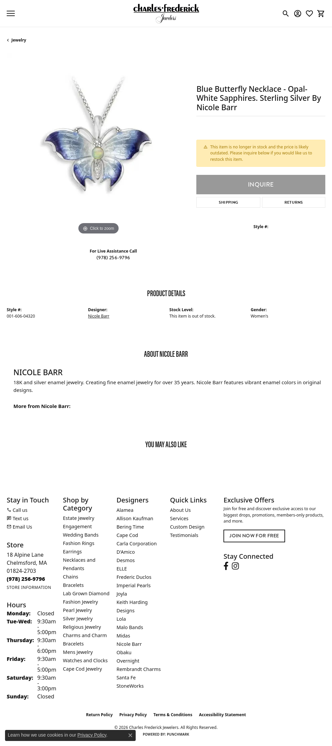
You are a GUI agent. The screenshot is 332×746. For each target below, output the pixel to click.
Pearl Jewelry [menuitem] (77, 610)
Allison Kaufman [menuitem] (135, 518)
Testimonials (184, 535)
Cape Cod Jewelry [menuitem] (82, 669)
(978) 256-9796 (113, 257)
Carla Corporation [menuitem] (137, 543)
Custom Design (187, 527)
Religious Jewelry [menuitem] (82, 627)
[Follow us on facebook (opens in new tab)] (225, 566)
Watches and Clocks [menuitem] (85, 660)
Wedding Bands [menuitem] (80, 535)
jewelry (18, 40)
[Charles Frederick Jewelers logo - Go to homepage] (166, 13)
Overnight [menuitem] (128, 661)
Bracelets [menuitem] (73, 585)
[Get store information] (29, 587)
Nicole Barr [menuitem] (129, 644)
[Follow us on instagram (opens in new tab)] (235, 566)
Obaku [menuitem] (124, 652)
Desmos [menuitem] (126, 560)
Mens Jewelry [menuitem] (78, 652)
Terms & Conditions (172, 715)
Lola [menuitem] (121, 619)
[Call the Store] (26, 579)
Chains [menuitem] (70, 576)
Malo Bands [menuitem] (130, 627)
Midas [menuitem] (123, 635)
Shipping (229, 202)
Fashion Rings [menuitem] (78, 543)
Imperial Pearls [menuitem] (134, 585)
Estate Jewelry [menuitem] (78, 518)
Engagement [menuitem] (77, 526)
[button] (286, 13)
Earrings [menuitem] (72, 551)
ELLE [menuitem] (122, 568)
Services (179, 518)
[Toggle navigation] (10, 13)
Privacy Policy (133, 715)
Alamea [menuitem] (125, 510)
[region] (98, 144)
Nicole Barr (99, 316)
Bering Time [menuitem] (130, 527)
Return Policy (99, 715)
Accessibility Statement (222, 715)
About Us (180, 510)
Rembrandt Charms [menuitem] (139, 669)
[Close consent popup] (130, 735)
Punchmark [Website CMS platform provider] (178, 734)
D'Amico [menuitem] (126, 552)
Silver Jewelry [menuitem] (78, 618)
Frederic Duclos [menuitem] (134, 577)
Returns (293, 202)
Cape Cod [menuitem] (127, 535)
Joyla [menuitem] (122, 594)
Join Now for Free (254, 535)
